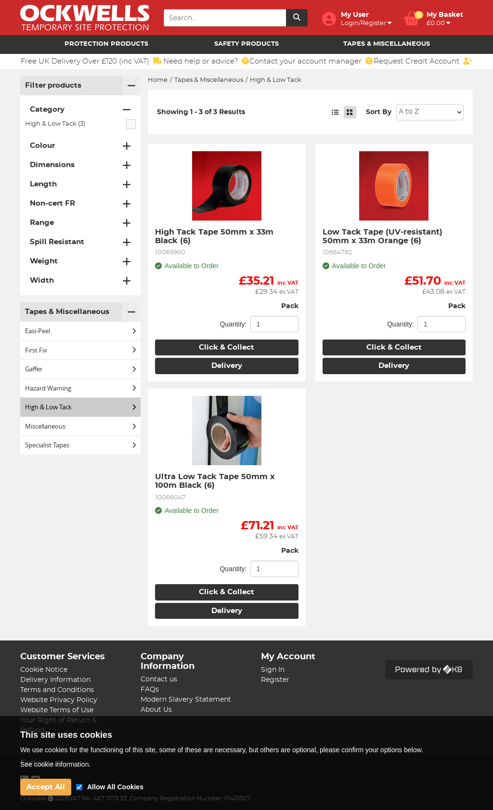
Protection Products (106, 44)
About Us (156, 709)
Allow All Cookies (115, 787)
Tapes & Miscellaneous (386, 44)
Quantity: (233, 324)
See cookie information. (55, 764)
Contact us (159, 679)
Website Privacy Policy (58, 700)
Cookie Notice (43, 669)
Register (275, 680)
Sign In (273, 669)
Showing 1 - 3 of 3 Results (201, 112)
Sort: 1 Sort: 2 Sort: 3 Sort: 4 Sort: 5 (430, 112)
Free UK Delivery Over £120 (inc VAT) (91, 61)
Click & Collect (226, 347)
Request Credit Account (423, 61)
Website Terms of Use (56, 710)
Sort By (378, 112)
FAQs (150, 689)
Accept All (45, 787)
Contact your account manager (311, 61)
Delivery (226, 365)
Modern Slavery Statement (186, 699)
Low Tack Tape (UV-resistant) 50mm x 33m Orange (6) (384, 236)
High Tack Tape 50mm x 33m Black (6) (215, 236)
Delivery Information (55, 680)
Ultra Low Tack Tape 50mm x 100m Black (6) (216, 481)
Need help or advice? (206, 61)
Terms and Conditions (57, 690)
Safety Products (246, 44)
